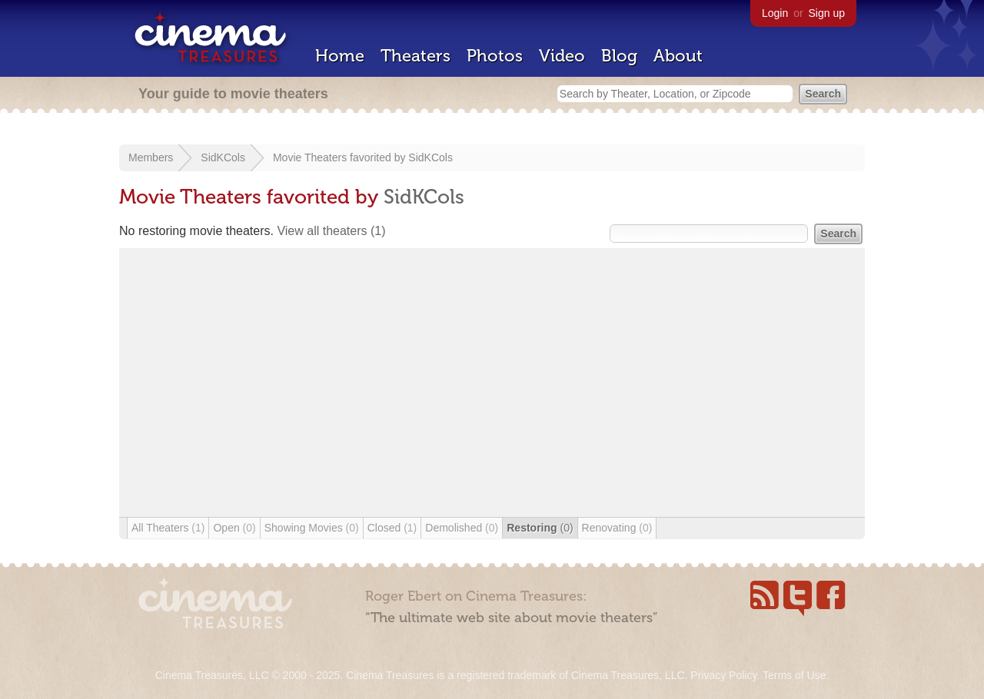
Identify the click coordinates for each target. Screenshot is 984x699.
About (678, 55)
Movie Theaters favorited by (340, 157)
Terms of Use (794, 675)
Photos (495, 55)
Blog (619, 55)
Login (775, 13)
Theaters (415, 55)
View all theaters (331, 230)
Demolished (461, 528)
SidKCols (223, 157)
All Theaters (167, 528)
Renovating (617, 528)
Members (150, 157)
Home (339, 55)
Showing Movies (311, 528)
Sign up (827, 13)
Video (562, 55)
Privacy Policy (723, 675)
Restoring (540, 528)
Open (234, 528)
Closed (392, 528)
